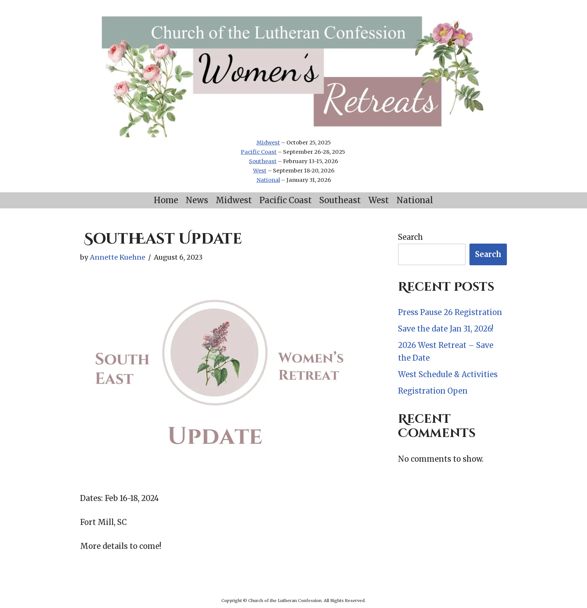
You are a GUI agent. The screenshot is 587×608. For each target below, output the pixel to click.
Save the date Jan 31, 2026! (445, 328)
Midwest (268, 142)
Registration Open (433, 390)
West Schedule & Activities (448, 374)
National (268, 180)
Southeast (263, 161)
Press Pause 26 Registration (450, 312)
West (260, 170)
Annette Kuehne (117, 257)
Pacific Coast (259, 152)
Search (410, 237)
